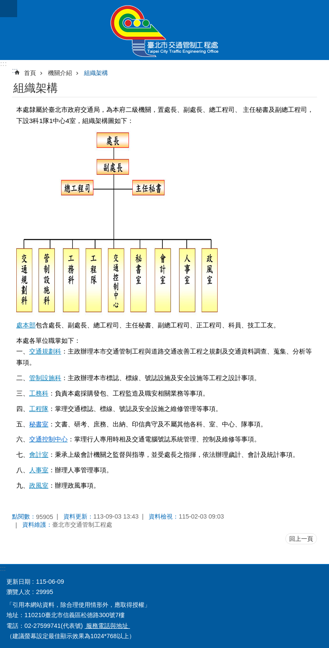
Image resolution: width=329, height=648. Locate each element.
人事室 (38, 470)
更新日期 (18, 581)
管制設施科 (45, 377)
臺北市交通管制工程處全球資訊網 (164, 30)
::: (3, 63)
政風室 (38, 485)
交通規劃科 (45, 351)
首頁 (30, 72)
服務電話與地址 (107, 625)
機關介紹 (60, 72)
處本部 (26, 325)
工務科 (38, 393)
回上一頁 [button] (301, 538)
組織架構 (96, 72)
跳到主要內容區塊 (4, 4)
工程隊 (38, 408)
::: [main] (15, 70)
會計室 (38, 454)
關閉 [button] (8, 8)
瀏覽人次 (18, 591)
